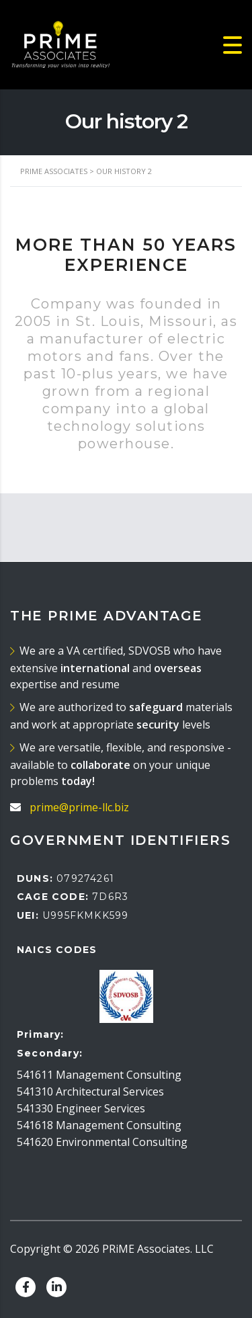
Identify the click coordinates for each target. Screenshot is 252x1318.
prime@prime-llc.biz (79, 807)
